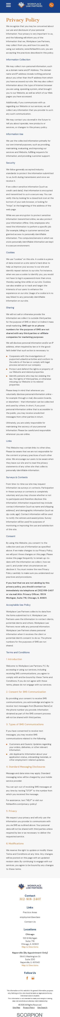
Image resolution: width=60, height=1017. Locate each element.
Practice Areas (30, 912)
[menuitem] (16, 1007)
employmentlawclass (30, 917)
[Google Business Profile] (32, 978)
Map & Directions (30, 947)
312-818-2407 (30, 899)
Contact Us (30, 921)
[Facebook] (27, 978)
